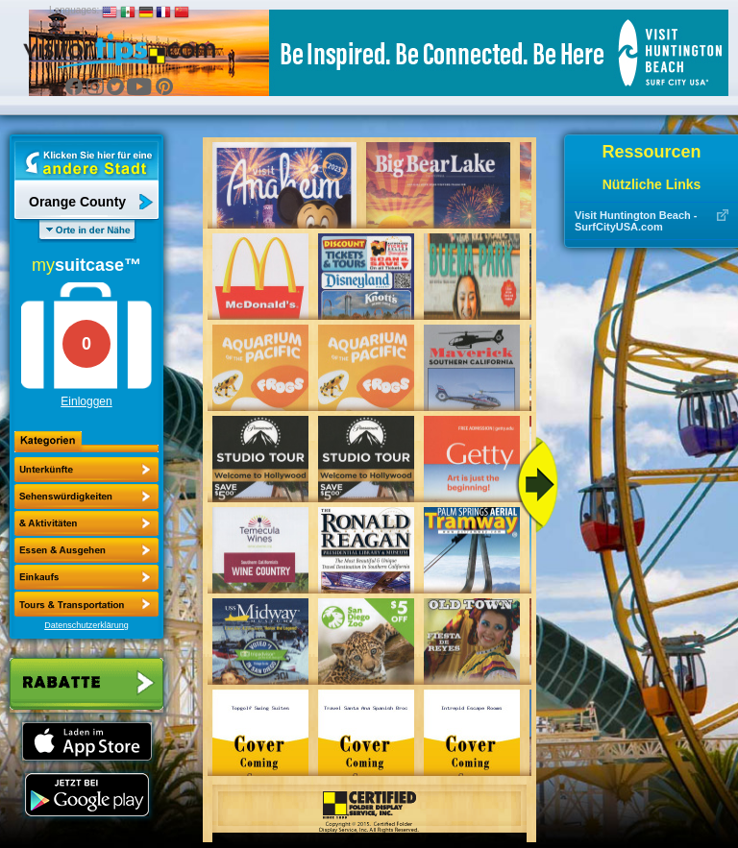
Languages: (74, 10)
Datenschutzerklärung (86, 625)
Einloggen (86, 401)
